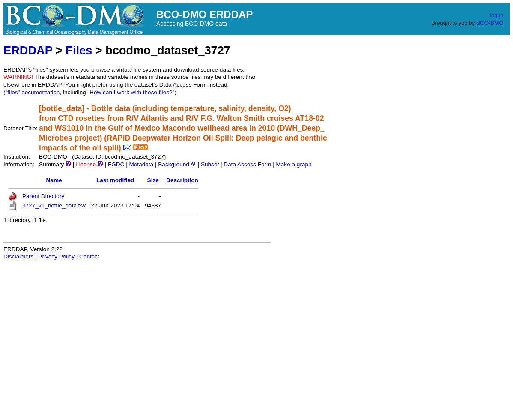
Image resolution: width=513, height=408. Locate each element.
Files (79, 50)
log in (496, 15)
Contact (89, 256)
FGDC (116, 164)
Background (177, 164)
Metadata (141, 164)
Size (153, 180)
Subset (210, 164)
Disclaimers (18, 256)
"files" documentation (33, 92)
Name (54, 180)
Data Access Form (247, 164)
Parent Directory (43, 196)
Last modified (115, 180)
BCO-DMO (490, 23)
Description (182, 180)
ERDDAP (27, 50)
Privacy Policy (56, 256)
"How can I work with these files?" (130, 92)
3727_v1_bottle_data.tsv (54, 205)
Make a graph (293, 164)
